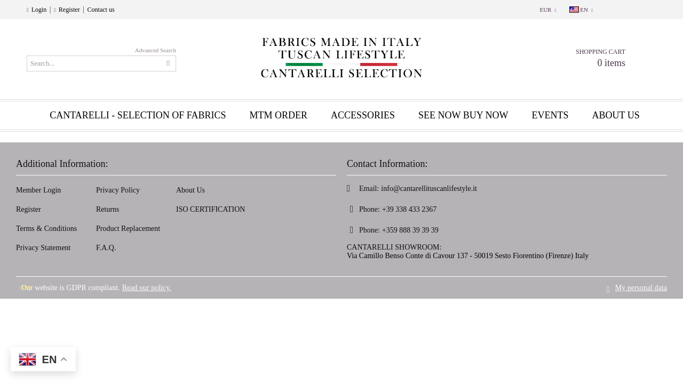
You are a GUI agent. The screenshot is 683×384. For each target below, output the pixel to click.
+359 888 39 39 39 (410, 230)
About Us (190, 190)
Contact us (101, 9)
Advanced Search (155, 50)
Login (39, 9)
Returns (108, 209)
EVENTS (550, 115)
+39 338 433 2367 (409, 209)
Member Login (38, 190)
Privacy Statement (43, 248)
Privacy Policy (118, 190)
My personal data (641, 286)
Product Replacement (128, 229)
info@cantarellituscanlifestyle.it (429, 189)
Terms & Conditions (46, 229)
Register (69, 9)
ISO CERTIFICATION (210, 209)
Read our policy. (146, 286)
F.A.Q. (106, 248)
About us (616, 115)
